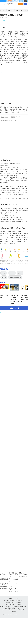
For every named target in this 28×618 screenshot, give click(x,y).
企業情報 (14, 611)
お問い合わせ (12, 590)
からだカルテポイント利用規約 (13, 604)
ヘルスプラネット (23, 576)
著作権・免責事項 (13, 598)
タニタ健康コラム (4, 578)
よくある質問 (12, 588)
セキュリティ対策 (19, 610)
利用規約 (18, 602)
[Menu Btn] (3, 4)
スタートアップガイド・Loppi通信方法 (13, 580)
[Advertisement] (15, 21)
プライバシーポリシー (7, 610)
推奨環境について (10, 602)
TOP (4, 9)
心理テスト (10, 9)
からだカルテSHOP (23, 574)
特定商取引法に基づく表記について (13, 600)
